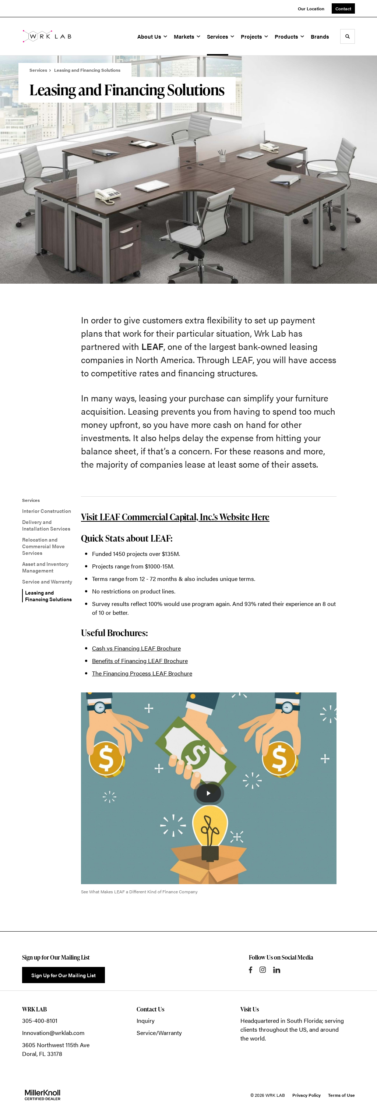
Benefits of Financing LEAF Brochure (140, 660)
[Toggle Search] (347, 36)
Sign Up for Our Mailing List (63, 975)
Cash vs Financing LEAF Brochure (136, 648)
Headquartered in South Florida (281, 1020)
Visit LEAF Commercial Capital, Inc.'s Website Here (175, 517)
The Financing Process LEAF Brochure (142, 673)
